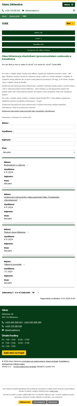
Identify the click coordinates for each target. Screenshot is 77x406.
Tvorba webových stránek (24, 366)
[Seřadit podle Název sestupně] (9, 123)
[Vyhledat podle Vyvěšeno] (38, 135)
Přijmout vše (25, 402)
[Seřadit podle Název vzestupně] (9, 122)
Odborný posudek (14, 264)
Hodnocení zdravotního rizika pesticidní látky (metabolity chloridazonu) (31, 198)
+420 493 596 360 (32, 322)
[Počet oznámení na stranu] (35, 292)
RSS (70, 23)
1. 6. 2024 (8, 271)
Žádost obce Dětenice (16, 232)
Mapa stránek (52, 361)
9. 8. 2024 (8, 172)
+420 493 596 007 (14, 322)
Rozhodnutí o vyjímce (16, 165)
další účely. (54, 391)
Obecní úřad (14, 16)
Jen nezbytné (39, 402)
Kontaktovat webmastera (33, 361)
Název (5, 123)
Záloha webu (19, 364)
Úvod (4, 16)
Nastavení (53, 402)
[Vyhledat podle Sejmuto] (38, 144)
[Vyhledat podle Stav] (38, 152)
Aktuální (8, 183)
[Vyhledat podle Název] (38, 127)
